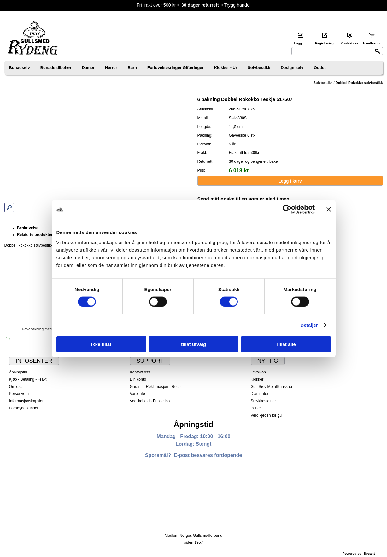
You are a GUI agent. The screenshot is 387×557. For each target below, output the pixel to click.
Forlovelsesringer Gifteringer (175, 67)
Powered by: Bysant (358, 553)
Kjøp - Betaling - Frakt (28, 379)
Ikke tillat (101, 344)
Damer (88, 67)
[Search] (337, 51)
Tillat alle (286, 344)
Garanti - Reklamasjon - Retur (155, 386)
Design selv (292, 67)
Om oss (15, 386)
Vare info (137, 393)
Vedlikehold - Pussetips (150, 401)
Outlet (319, 67)
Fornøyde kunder (23, 408)
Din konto (138, 379)
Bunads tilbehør (56, 67)
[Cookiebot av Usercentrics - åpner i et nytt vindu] (287, 209)
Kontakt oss (140, 372)
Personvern (19, 393)
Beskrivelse (27, 228)
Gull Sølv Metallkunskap (271, 386)
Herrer (111, 67)
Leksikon (258, 372)
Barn (132, 67)
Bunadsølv (19, 67)
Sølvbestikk (259, 67)
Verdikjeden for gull (267, 415)
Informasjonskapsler (26, 401)
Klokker (257, 379)
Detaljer (309, 325)
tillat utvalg (193, 344)
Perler (256, 408)
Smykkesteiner (263, 401)
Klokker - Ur (225, 67)
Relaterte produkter (35, 234)
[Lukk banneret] (328, 209)
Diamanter (259, 393)
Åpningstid (18, 372)
